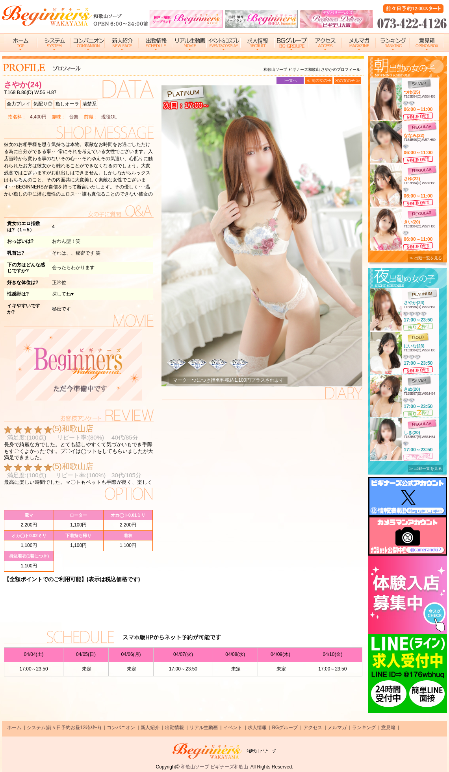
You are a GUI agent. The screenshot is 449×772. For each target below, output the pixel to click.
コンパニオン (121, 727)
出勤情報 (174, 727)
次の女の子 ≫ (347, 80)
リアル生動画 (203, 727)
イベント (232, 727)
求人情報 (257, 727)
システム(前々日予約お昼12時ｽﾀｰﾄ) (64, 727)
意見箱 (388, 727)
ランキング (364, 727)
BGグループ (285, 727)
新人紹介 (150, 727)
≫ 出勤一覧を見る (425, 258)
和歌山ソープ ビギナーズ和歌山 (214, 767)
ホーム (14, 727)
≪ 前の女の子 (318, 80)
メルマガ (337, 727)
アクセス (312, 727)
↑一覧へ (290, 80)
